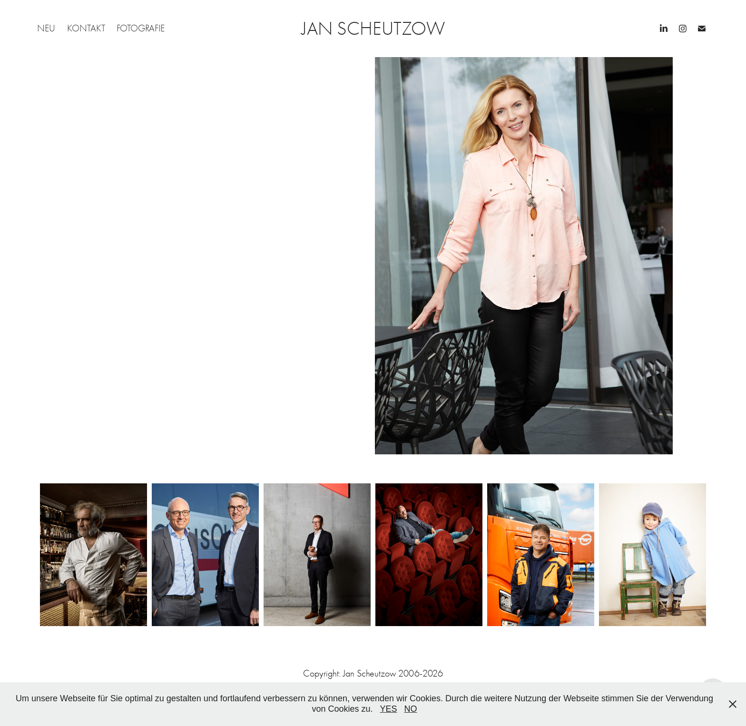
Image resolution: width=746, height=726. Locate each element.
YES (388, 709)
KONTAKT (86, 28)
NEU (46, 28)
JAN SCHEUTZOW (373, 28)
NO (410, 709)
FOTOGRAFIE (141, 28)
